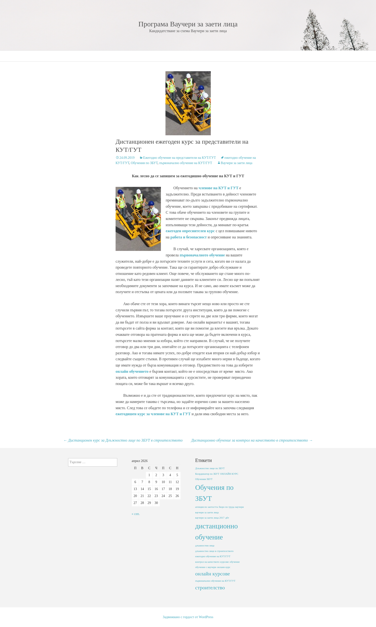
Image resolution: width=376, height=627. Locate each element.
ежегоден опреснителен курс (190, 231)
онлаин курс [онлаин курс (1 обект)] (223, 567)
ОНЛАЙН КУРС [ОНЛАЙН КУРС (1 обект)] (229, 474)
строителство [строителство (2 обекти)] (210, 588)
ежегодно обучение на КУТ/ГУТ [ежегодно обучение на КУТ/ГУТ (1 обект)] (212, 556)
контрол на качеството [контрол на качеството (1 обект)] (207, 562)
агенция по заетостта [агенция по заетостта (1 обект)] (206, 507)
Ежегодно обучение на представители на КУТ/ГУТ (179, 158)
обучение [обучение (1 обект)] (235, 562)
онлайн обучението (132, 371)
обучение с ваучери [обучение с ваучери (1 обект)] (205, 567)
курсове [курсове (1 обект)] (224, 562)
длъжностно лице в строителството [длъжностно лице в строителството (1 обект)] (214, 551)
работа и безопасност (188, 237)
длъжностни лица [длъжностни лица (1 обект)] (204, 545)
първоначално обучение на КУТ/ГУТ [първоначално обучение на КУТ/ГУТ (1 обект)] (215, 581)
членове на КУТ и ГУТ (218, 188)
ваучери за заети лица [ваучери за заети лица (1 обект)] (207, 512)
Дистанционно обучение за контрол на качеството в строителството (252, 440)
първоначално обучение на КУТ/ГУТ (185, 163)
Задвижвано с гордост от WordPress (188, 617)
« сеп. (136, 514)
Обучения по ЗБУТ (144, 163)
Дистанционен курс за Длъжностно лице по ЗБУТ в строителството (122, 440)
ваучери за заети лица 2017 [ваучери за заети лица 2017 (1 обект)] (209, 517)
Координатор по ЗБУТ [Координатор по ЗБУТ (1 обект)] (207, 474)
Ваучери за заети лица (237, 163)
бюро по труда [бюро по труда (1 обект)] (226, 507)
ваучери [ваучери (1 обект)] (239, 507)
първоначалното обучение (202, 255)
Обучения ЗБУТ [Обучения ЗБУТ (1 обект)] (203, 479)
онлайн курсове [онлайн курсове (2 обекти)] (212, 574)
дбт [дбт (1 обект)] (227, 517)
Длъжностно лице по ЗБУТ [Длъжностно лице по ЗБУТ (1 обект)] (210, 468)
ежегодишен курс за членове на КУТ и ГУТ (153, 414)
